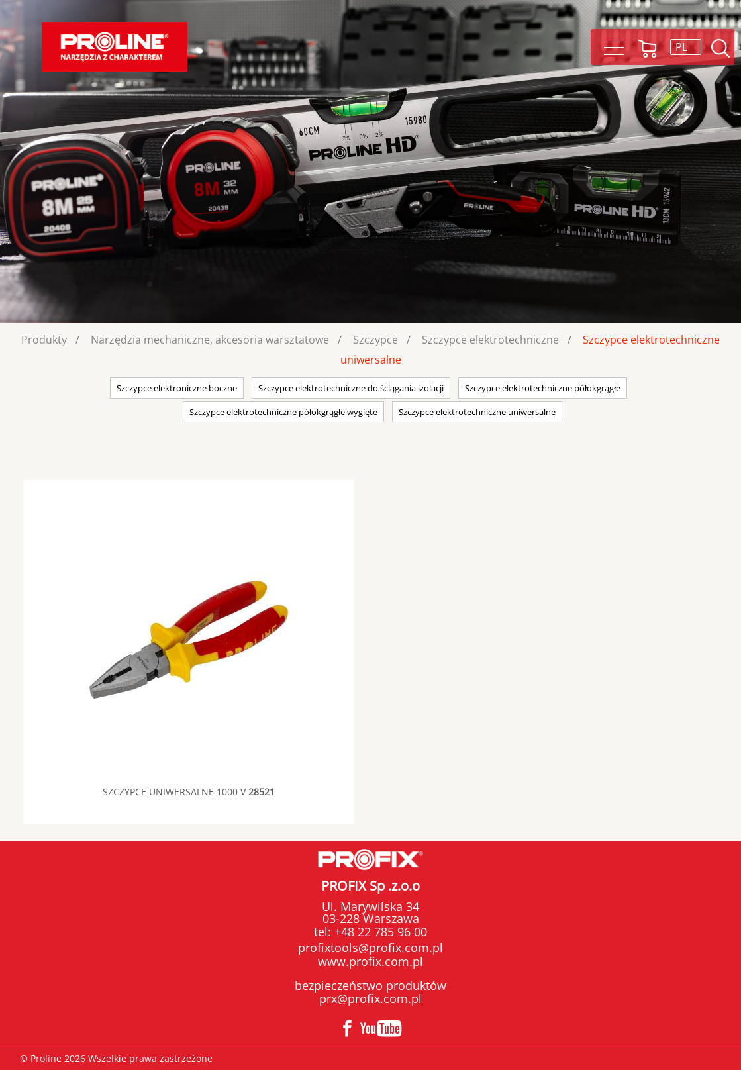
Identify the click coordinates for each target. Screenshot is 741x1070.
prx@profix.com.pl (370, 998)
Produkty (44, 339)
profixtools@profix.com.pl (370, 947)
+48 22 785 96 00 (379, 932)
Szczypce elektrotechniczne (490, 339)
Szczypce (375, 339)
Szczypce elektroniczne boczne (177, 388)
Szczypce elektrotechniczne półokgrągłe (542, 388)
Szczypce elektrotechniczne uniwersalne (477, 412)
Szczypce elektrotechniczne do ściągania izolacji (351, 388)
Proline (114, 47)
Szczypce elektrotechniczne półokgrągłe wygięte (283, 412)
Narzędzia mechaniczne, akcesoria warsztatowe (210, 339)
